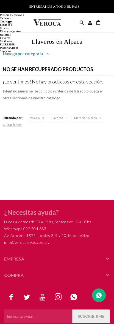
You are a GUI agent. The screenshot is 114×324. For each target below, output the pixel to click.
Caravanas (6, 21)
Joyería (34, 118)
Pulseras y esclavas (12, 14)
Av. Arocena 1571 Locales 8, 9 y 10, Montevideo (46, 235)
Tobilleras (6, 41)
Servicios (5, 51)
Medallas (6, 24)
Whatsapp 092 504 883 (25, 228)
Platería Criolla (9, 47)
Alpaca (85, 118)
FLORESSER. (7, 44)
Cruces (4, 28)
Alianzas (5, 11)
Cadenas (5, 18)
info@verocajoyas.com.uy (27, 242)
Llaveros (57, 118)
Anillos (4, 5)
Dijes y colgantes (10, 31)
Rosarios (5, 34)
